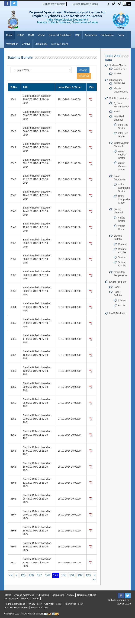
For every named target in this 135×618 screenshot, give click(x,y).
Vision (41, 35)
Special (122, 257)
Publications (107, 35)
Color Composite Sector (124, 188)
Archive (26, 43)
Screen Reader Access (85, 3)
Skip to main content (54, 3)
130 (63, 575)
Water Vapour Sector (122, 154)
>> (94, 579)
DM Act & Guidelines (60, 35)
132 (80, 575)
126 (31, 575)
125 (23, 575)
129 (55, 575)
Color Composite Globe (124, 199)
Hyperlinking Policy (73, 604)
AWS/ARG (119, 83)
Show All (84, 76)
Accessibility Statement (17, 607)
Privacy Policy (35, 604)
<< (11, 575)
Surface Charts (117, 65)
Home (9, 35)
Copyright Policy (52, 604)
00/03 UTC (120, 68)
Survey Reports (59, 43)
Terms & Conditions (15, 604)
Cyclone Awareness (24, 595)
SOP (78, 35)
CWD (31, 35)
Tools (121, 35)
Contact (36, 598)
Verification (12, 43)
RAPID (117, 111)
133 (88, 575)
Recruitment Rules (86, 595)
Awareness (91, 35)
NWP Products (117, 313)
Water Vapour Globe (122, 166)
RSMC (20, 35)
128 (47, 575)
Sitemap (25, 598)
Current (122, 300)
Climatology (40, 43)
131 (71, 575)
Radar (117, 287)
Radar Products (117, 281)
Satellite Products (118, 98)
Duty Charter (11, 598)
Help (46, 607)
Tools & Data (57, 595)
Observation (116, 80)
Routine (122, 244)
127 (39, 575)
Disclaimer (36, 607)
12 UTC (118, 73)
